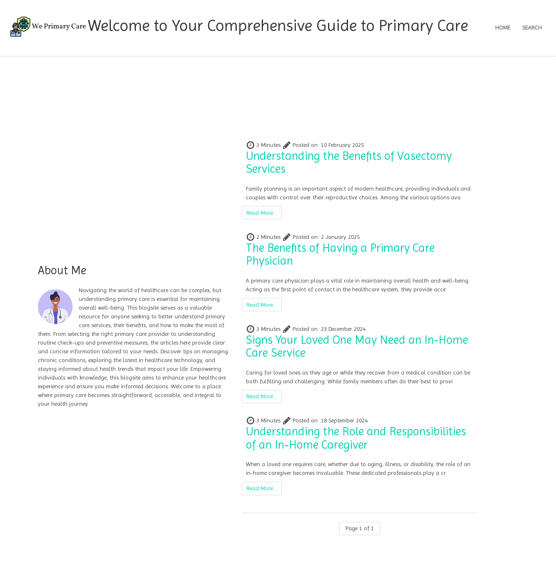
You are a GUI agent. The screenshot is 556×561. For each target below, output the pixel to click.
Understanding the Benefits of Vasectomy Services (349, 162)
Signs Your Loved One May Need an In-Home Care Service (357, 346)
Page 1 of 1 (360, 528)
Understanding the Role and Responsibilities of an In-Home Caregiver (356, 438)
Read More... (261, 212)
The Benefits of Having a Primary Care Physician (340, 254)
